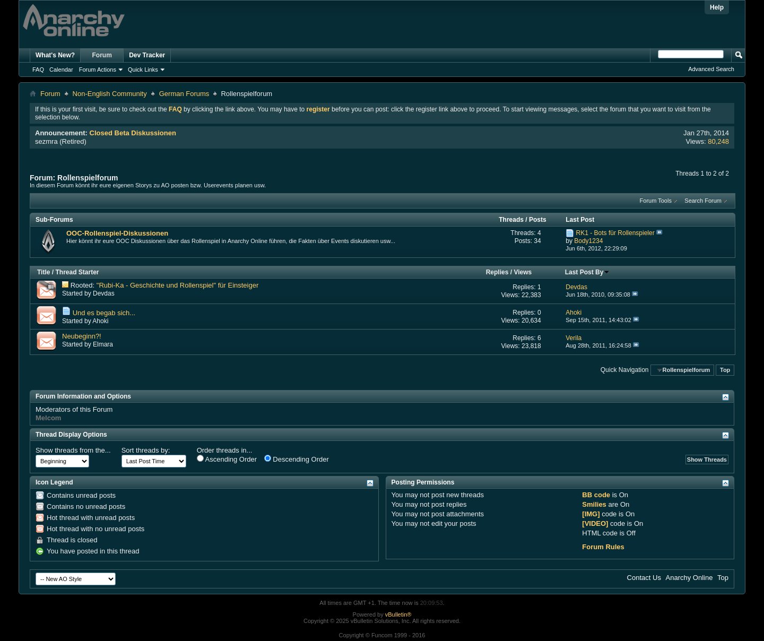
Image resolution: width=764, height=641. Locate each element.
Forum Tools (656, 200)
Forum (102, 55)
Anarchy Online (689, 578)
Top (725, 370)
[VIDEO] (595, 523)
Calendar (61, 69)
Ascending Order (227, 459)
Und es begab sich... (104, 313)
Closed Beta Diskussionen (133, 133)
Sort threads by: (145, 450)
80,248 (718, 141)
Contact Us (644, 578)
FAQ (38, 69)
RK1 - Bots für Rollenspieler (615, 233)
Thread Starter (77, 272)
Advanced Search (711, 69)
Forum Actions (97, 69)
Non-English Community (110, 94)
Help (717, 7)
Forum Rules (603, 547)
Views (523, 272)
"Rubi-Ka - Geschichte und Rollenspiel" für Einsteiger (178, 285)
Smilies (594, 504)
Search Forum (703, 200)
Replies (497, 272)
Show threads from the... (73, 450)
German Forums (184, 94)
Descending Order (296, 459)
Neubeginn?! (81, 336)
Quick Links (143, 69)
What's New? (55, 55)
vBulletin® (398, 614)
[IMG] (591, 514)
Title (43, 272)
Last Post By (587, 272)
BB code (596, 495)
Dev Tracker (147, 55)
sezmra (46, 141)
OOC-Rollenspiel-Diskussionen (117, 233)
